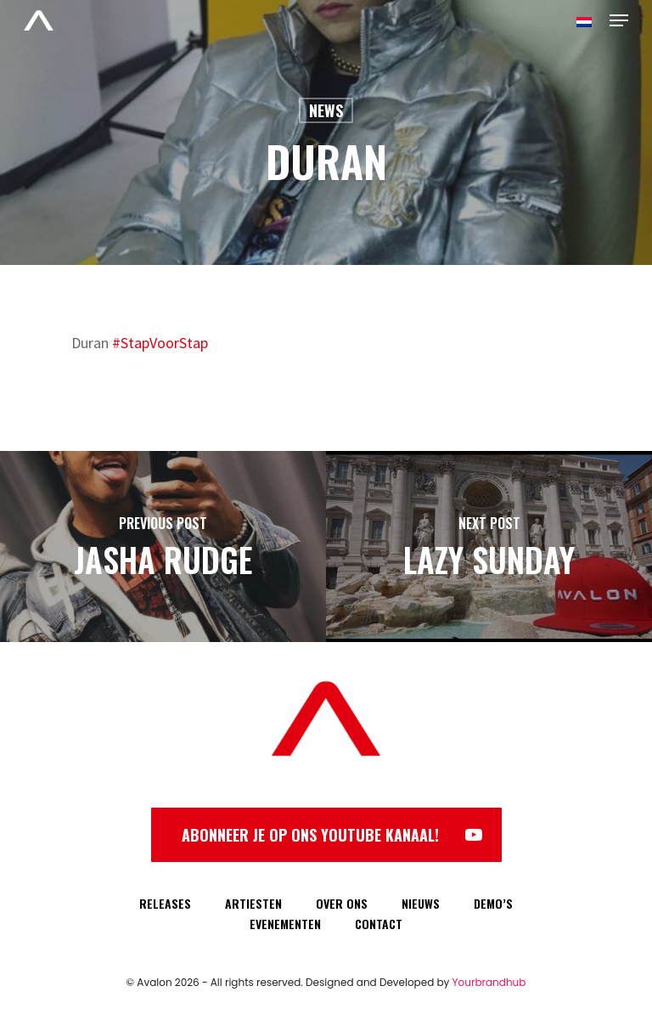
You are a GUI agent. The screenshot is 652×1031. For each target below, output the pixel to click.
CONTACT (378, 923)
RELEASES (165, 903)
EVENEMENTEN (285, 923)
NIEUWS (421, 903)
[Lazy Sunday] (489, 546)
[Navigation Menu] (619, 20)
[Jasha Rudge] (163, 546)
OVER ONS (342, 903)
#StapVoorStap (160, 342)
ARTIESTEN (253, 903)
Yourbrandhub (489, 982)
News (326, 110)
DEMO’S (493, 903)
